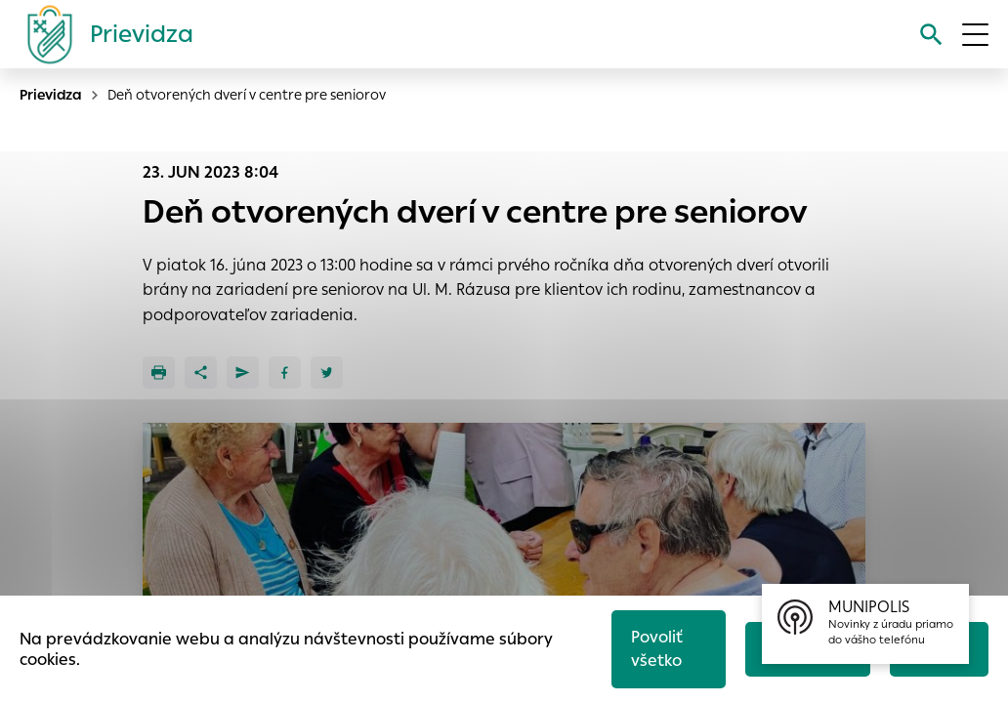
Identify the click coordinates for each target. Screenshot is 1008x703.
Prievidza (51, 94)
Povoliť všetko (657, 649)
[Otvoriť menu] (975, 34)
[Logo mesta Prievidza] (103, 34)
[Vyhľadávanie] (931, 34)
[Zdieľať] (201, 372)
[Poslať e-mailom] (243, 372)
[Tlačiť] (159, 372)
